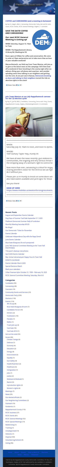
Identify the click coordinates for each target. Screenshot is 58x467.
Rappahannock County (12, 104)
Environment (11, 355)
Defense (10, 342)
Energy (9, 352)
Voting (7, 443)
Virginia (36, 26)
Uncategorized (10, 431)
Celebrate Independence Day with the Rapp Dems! (23, 236)
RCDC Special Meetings (13, 422)
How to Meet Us (33, 452)
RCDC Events (14, 26)
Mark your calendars (12, 269)
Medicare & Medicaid (14, 379)
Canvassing (24, 24)
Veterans (8, 434)
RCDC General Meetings (26, 26)
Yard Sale (10, 328)
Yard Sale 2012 (12, 331)
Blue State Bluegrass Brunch (17, 307)
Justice (9, 376)
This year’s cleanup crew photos (16, 251)
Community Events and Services (16, 292)
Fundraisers (11, 316)
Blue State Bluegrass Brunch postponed (19, 243)
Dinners (10, 313)
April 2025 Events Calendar (14, 254)
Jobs (8, 373)
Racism (9, 382)
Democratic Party (34, 24)
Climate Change (12, 339)
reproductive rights (14, 385)
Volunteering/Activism (31, 104)
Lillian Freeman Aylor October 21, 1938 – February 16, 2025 (26, 272)
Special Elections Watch (13, 266)
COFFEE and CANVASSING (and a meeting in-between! (28, 21)
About (17, 452)
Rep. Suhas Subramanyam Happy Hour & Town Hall (23, 257)
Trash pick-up (12, 325)
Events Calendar (11, 233)
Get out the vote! (45, 24)
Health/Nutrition (13, 364)
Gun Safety (11, 361)
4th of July (10, 304)
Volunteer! (34, 455)
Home (10, 452)
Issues (7, 26)
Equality (9, 358)
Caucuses (8, 289)
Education (10, 349)
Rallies (9, 322)
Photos (26, 455)
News (7, 394)
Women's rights (12, 388)
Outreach (8, 403)
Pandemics (9, 406)
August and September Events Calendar (19, 215)
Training (8, 428)
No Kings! (8, 227)
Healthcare (11, 367)
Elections (8, 298)
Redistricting (9, 425)
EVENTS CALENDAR (12, 260)
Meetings (8, 391)
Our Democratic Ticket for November (18, 230)
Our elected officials (12, 397)
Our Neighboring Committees (16, 400)
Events (50, 101)
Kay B (9, 24)
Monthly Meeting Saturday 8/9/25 (17, 224)
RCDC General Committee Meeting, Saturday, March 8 (24, 275)
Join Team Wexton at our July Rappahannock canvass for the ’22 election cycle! (27, 97)
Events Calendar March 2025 (15, 263)
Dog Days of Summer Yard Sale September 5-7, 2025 (24, 218)
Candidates (24, 101)
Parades (10, 319)
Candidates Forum (13, 310)
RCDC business (10, 413)
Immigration (11, 370)
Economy (10, 346)
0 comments (44, 104)
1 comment (43, 26)
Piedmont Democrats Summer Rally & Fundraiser (22, 221)
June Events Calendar (12, 239)
